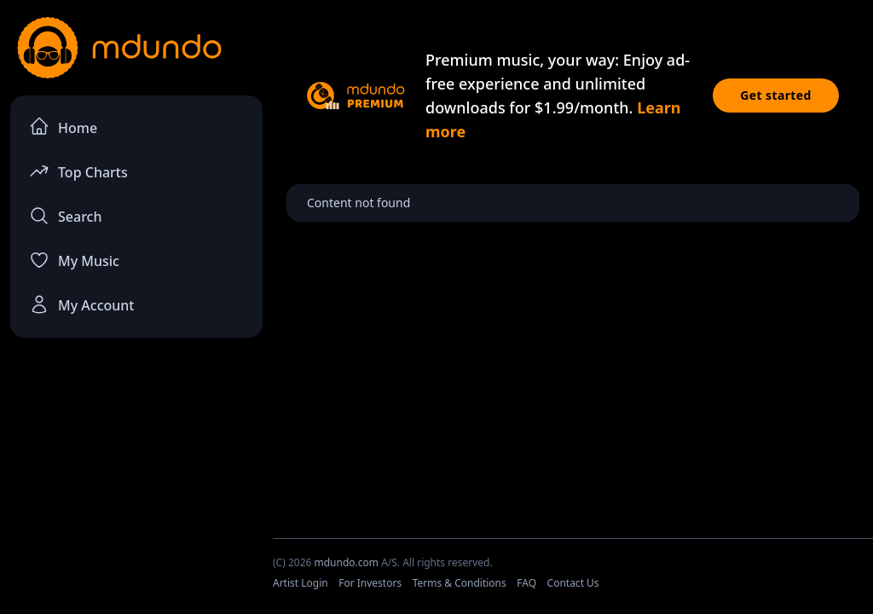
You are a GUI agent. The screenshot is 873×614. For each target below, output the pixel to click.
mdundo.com (346, 562)
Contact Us (573, 583)
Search (65, 216)
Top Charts (78, 171)
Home (63, 126)
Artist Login (300, 583)
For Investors (370, 583)
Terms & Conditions (459, 583)
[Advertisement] (136, 478)
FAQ (526, 583)
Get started (776, 95)
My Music (74, 260)
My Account (81, 304)
